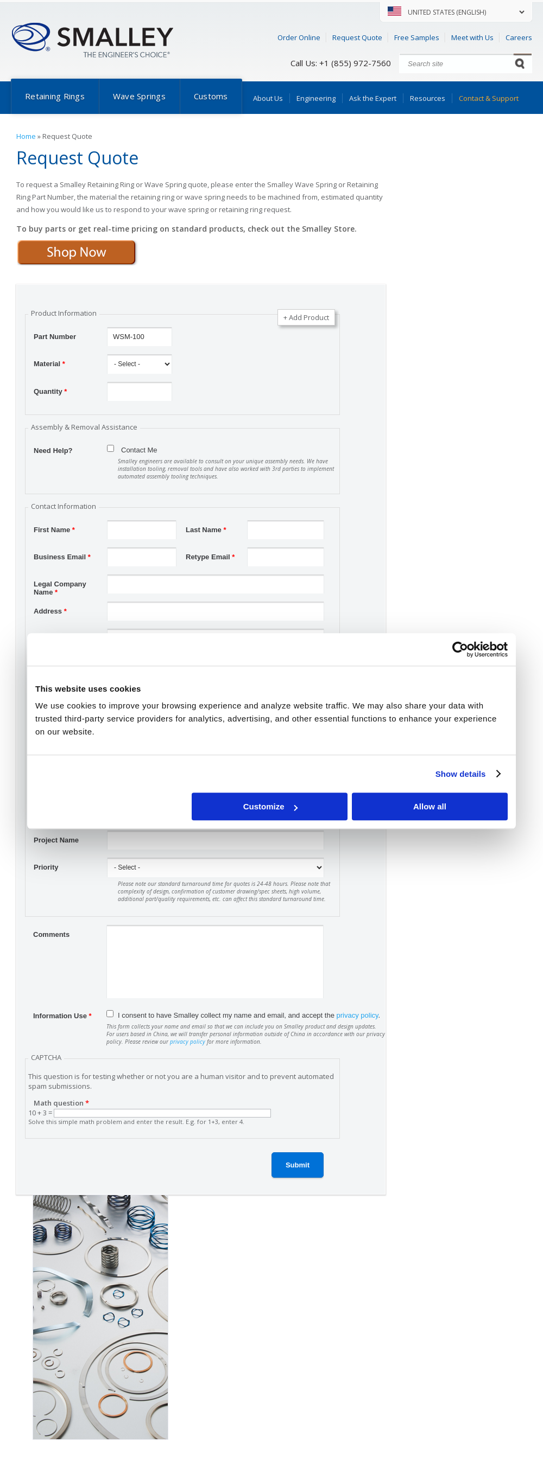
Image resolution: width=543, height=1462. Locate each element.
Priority (46, 867)
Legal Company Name (60, 585)
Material (49, 364)
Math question (61, 1103)
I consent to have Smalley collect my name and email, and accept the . (249, 1015)
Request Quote (357, 37)
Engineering (316, 98)
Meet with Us (472, 37)
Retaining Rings (55, 96)
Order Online (298, 37)
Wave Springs (139, 96)
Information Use (62, 1016)
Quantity (50, 391)
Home (26, 136)
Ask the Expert (372, 98)
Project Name (56, 840)
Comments (51, 934)
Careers (519, 37)
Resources (427, 98)
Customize (270, 806)
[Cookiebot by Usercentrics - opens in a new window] (460, 649)
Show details (460, 773)
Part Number (55, 337)
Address (50, 611)
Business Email (62, 557)
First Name (54, 530)
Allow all (429, 806)
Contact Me (139, 450)
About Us (268, 98)
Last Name (206, 530)
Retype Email (210, 557)
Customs (211, 96)
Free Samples (416, 37)
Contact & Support (489, 98)
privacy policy (357, 1015)
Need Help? (53, 450)
